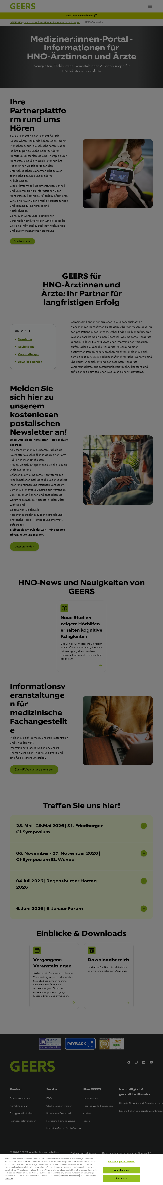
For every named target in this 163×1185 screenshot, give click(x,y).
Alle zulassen (121, 1178)
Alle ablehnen (121, 1170)
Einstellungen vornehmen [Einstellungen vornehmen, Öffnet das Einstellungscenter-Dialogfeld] (121, 1161)
